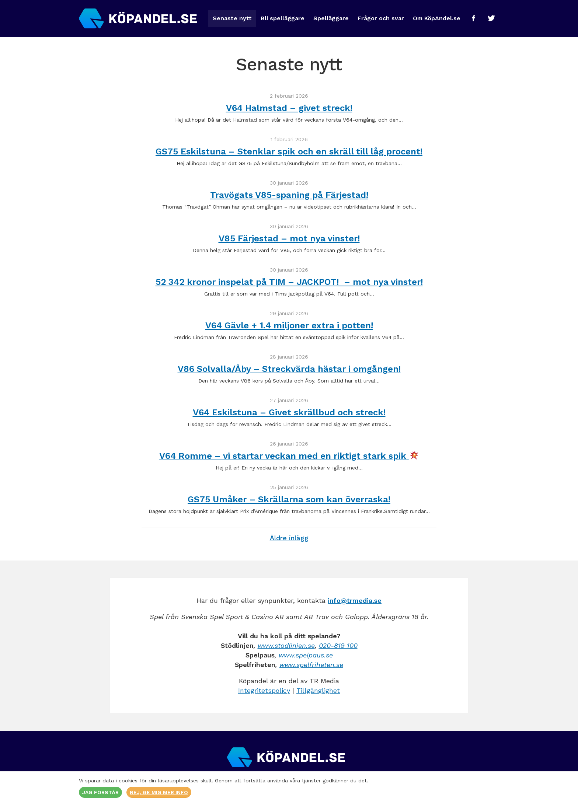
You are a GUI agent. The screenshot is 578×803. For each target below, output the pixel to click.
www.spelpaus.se (306, 655)
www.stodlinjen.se (286, 645)
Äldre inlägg (289, 538)
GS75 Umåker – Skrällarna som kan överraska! (289, 499)
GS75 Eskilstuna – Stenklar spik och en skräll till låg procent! (289, 151)
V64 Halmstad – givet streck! (289, 108)
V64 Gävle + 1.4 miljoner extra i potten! (289, 325)
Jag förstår (100, 792)
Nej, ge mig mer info (159, 792)
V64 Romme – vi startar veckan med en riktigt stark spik (288, 456)
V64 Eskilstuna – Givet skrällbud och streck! (289, 412)
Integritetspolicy (264, 690)
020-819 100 (338, 645)
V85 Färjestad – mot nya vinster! (289, 238)
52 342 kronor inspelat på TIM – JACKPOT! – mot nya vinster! (289, 282)
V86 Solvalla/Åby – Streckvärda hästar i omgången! (289, 369)
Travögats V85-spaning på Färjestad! (289, 195)
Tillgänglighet (318, 690)
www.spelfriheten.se (311, 664)
